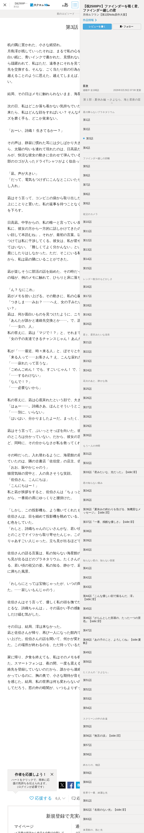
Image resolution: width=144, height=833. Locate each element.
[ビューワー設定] (65, 5)
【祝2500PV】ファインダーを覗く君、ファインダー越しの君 (112, 8)
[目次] (75, 5)
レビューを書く (97, 26)
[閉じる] (52, 774)
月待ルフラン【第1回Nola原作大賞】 (105, 14)
